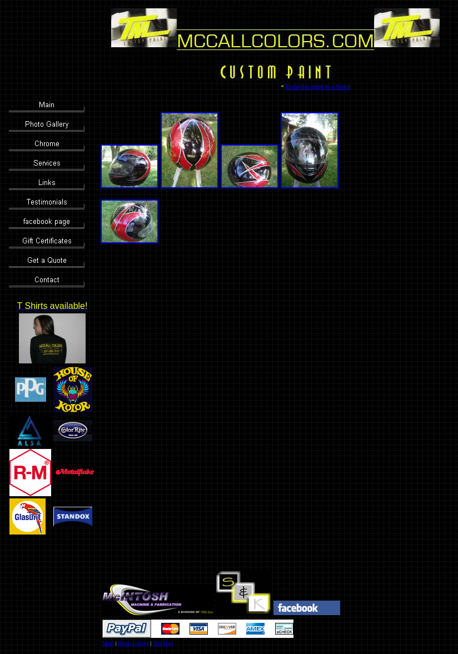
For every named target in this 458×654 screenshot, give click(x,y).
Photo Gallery (133, 643)
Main (108, 643)
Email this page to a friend (318, 87)
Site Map (163, 643)
